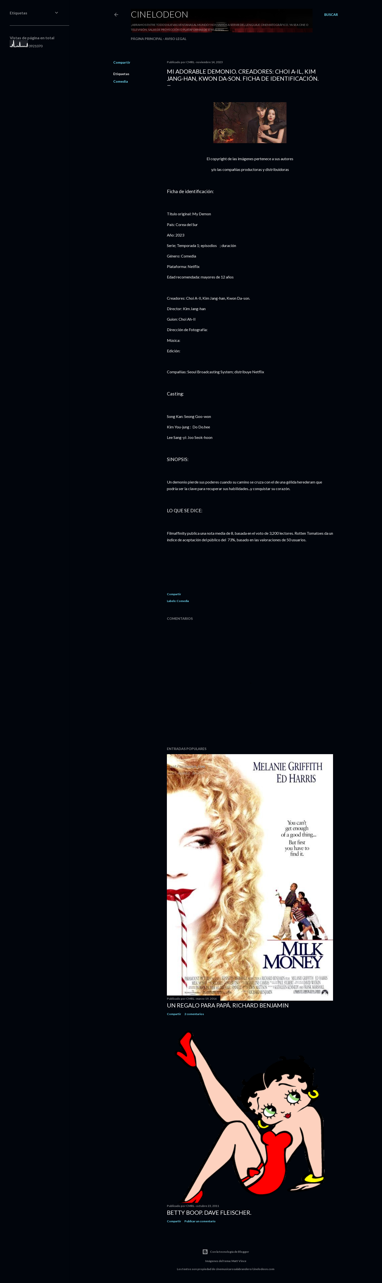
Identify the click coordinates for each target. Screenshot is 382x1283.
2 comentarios (194, 1014)
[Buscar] (331, 14)
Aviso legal (175, 39)
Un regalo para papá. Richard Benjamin (228, 1005)
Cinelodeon (159, 14)
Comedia (120, 81)
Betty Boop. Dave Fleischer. (209, 1212)
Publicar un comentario (200, 1221)
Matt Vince (238, 1261)
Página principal (146, 39)
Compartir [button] (121, 62)
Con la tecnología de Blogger (225, 1252)
